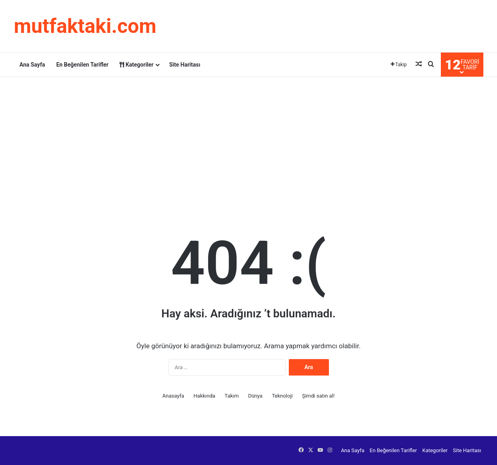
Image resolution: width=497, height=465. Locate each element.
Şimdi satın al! (318, 396)
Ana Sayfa (32, 64)
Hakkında (204, 396)
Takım (232, 396)
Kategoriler (136, 64)
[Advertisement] (248, 141)
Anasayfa (173, 396)
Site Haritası (185, 64)
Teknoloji (282, 396)
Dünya (255, 396)
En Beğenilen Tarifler (82, 64)
